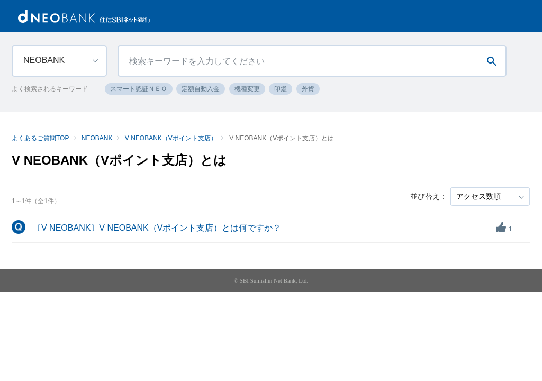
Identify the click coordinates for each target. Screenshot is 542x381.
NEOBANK (97, 138)
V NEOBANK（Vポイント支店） (171, 138)
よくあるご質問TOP (40, 138)
